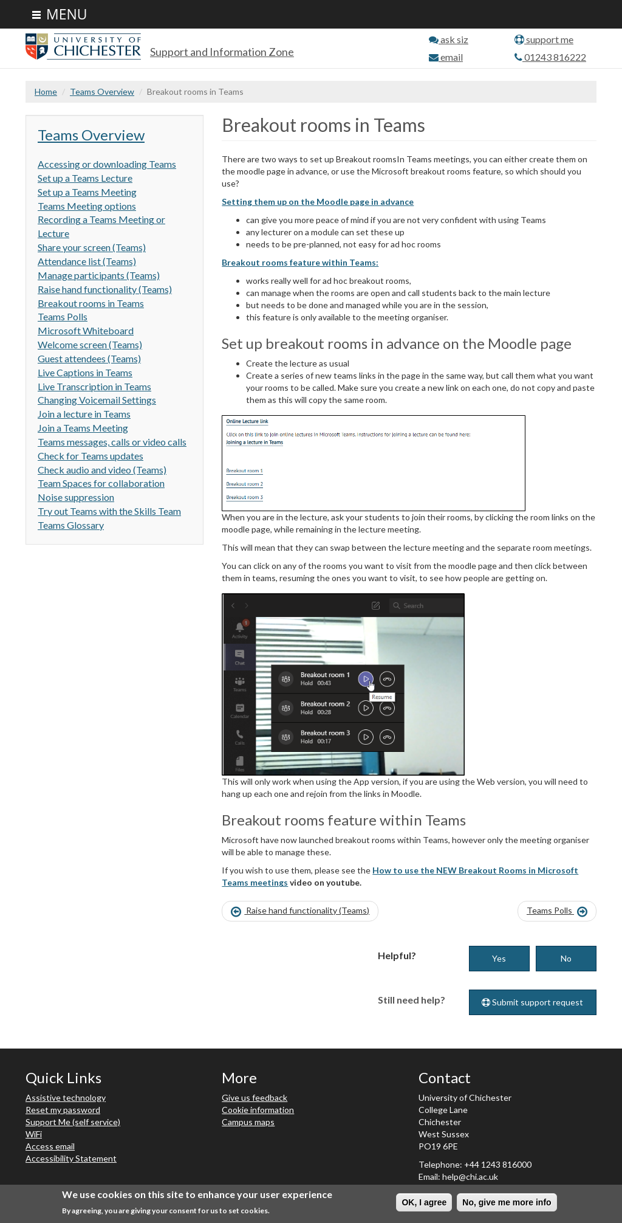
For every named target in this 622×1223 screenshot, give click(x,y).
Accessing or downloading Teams (107, 164)
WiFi (34, 1134)
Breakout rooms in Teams (91, 303)
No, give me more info (506, 1202)
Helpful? (397, 955)
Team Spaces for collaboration (101, 483)
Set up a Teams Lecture (85, 178)
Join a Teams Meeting (83, 427)
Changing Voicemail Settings (97, 399)
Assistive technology (66, 1097)
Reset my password (63, 1109)
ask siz (448, 39)
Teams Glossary (71, 525)
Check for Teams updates (90, 455)
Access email (50, 1146)
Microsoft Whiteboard (86, 330)
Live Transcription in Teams (94, 386)
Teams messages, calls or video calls (112, 441)
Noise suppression (76, 497)
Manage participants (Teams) (99, 275)
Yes (499, 958)
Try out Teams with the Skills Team (109, 511)
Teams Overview (102, 91)
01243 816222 (550, 57)
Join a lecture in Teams (84, 413)
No (566, 958)
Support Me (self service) (73, 1122)
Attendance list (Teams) (87, 261)
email (446, 57)
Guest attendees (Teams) (89, 358)
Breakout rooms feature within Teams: (300, 262)
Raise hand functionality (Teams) (105, 289)
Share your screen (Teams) (92, 247)
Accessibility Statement (71, 1158)
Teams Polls (62, 316)
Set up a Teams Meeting (87, 192)
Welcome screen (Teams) (90, 344)
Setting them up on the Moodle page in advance (318, 201)
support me (543, 39)
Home (46, 91)
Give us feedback (254, 1097)
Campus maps (248, 1122)
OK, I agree (424, 1202)
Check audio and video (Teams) (102, 469)
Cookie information (258, 1109)
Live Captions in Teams (85, 372)
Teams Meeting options (87, 206)
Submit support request (532, 1002)
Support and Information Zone (222, 52)
